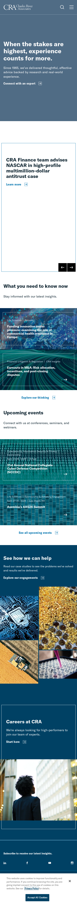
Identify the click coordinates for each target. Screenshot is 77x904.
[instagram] (72, 863)
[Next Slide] (71, 267)
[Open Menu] (71, 7)
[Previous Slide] (62, 267)
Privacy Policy (31, 888)
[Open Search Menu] (62, 7)
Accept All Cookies (37, 897)
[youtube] (49, 863)
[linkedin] (4, 863)
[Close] (70, 881)
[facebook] (27, 863)
